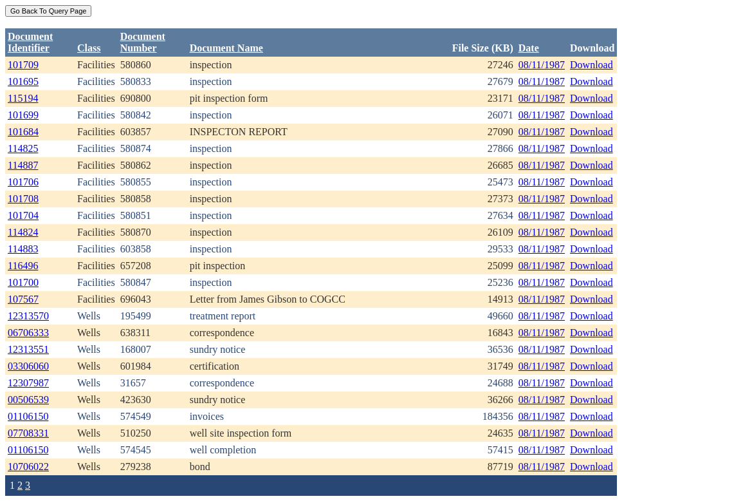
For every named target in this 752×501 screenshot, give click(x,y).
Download (591, 64)
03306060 (28, 366)
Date (528, 48)
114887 (23, 165)
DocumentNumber (142, 42)
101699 (23, 114)
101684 (23, 131)
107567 (23, 299)
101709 (23, 64)
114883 (23, 248)
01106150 (28, 416)
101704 (23, 215)
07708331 (28, 433)
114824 (23, 232)
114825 (23, 148)
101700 (23, 282)
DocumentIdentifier (30, 42)
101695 (23, 81)
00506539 (28, 399)
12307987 (28, 382)
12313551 (28, 349)
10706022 (28, 466)
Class (88, 48)
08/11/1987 (541, 64)
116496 (23, 265)
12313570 (28, 315)
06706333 (28, 332)
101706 (23, 181)
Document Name (226, 48)
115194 (23, 98)
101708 (23, 198)
